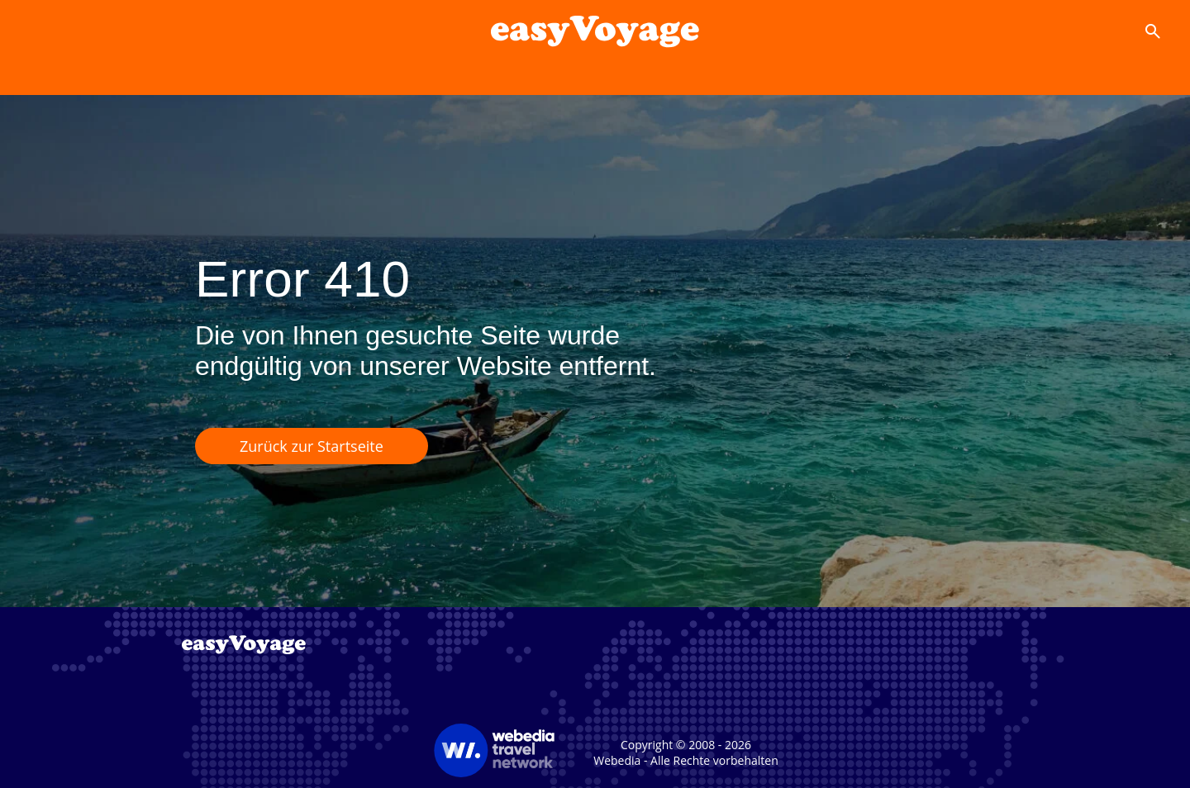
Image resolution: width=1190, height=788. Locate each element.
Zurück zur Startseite (311, 446)
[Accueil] (594, 31)
